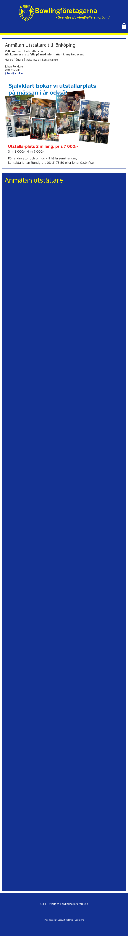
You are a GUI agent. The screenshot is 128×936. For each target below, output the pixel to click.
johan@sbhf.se (14, 73)
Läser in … (64, 536)
